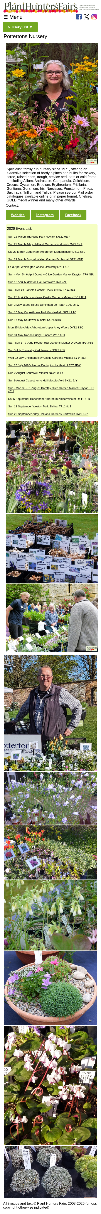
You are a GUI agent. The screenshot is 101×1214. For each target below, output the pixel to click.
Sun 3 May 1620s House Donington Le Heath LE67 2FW (43, 304)
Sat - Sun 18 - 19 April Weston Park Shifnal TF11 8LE (42, 289)
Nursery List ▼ (20, 27)
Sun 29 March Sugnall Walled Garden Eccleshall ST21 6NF (45, 259)
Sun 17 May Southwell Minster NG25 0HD (34, 320)
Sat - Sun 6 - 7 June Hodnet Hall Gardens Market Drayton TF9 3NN (50, 342)
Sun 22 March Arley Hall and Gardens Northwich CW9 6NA (45, 244)
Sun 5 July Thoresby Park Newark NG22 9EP (36, 350)
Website (18, 215)
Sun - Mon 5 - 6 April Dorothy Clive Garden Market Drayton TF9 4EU (51, 274)
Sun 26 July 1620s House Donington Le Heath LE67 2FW (44, 365)
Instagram (45, 215)
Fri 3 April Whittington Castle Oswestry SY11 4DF (39, 267)
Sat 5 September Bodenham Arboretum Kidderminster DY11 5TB (49, 398)
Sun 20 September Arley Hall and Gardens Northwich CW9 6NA (48, 414)
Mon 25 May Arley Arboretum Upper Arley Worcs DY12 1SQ (45, 327)
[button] (20, 27)
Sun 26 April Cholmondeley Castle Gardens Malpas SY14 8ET (47, 297)
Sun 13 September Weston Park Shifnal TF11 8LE (39, 406)
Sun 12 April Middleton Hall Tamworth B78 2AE (37, 282)
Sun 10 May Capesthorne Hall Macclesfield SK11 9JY (42, 312)
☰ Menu (13, 17)
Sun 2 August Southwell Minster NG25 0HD (35, 373)
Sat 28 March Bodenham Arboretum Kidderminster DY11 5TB (47, 251)
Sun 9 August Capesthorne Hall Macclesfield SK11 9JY (42, 380)
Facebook (73, 215)
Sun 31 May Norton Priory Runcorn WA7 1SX (36, 335)
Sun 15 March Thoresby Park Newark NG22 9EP (39, 236)
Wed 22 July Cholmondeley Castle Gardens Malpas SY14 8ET (47, 357)
